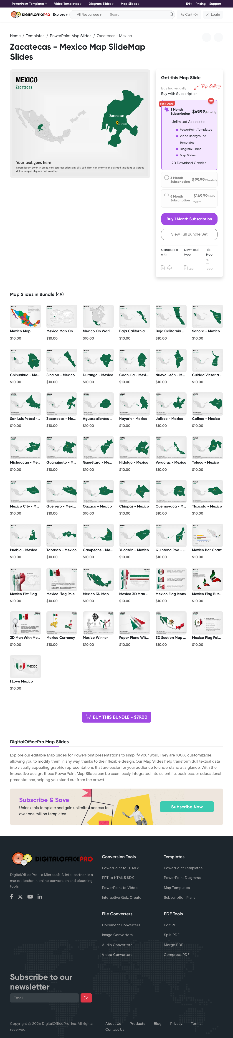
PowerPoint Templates (28, 4)
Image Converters (117, 935)
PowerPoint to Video (120, 888)
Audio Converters (117, 945)
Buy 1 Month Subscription (189, 218)
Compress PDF (177, 954)
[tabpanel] (80, 123)
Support (215, 4)
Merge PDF (173, 945)
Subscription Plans (179, 897)
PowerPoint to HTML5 (120, 868)
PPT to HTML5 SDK (118, 878)
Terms (196, 1023)
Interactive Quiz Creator (122, 897)
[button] (213, 15)
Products (137, 1023)
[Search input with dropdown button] (139, 14)
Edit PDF (171, 925)
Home (15, 35)
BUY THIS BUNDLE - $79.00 (116, 717)
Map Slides (129, 4)
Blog (158, 1023)
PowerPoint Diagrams (182, 878)
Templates (35, 35)
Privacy (176, 1023)
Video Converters (117, 954)
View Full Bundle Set (189, 234)
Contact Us (114, 1029)
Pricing (201, 4)
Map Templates (177, 888)
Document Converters (121, 925)
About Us (113, 1023)
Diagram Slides (100, 4)
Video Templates (66, 4)
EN (188, 4)
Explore (59, 14)
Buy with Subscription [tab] (179, 93)
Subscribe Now (187, 807)
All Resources (88, 15)
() (189, 14)
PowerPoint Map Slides (70, 35)
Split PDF (172, 935)
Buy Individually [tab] (173, 88)
